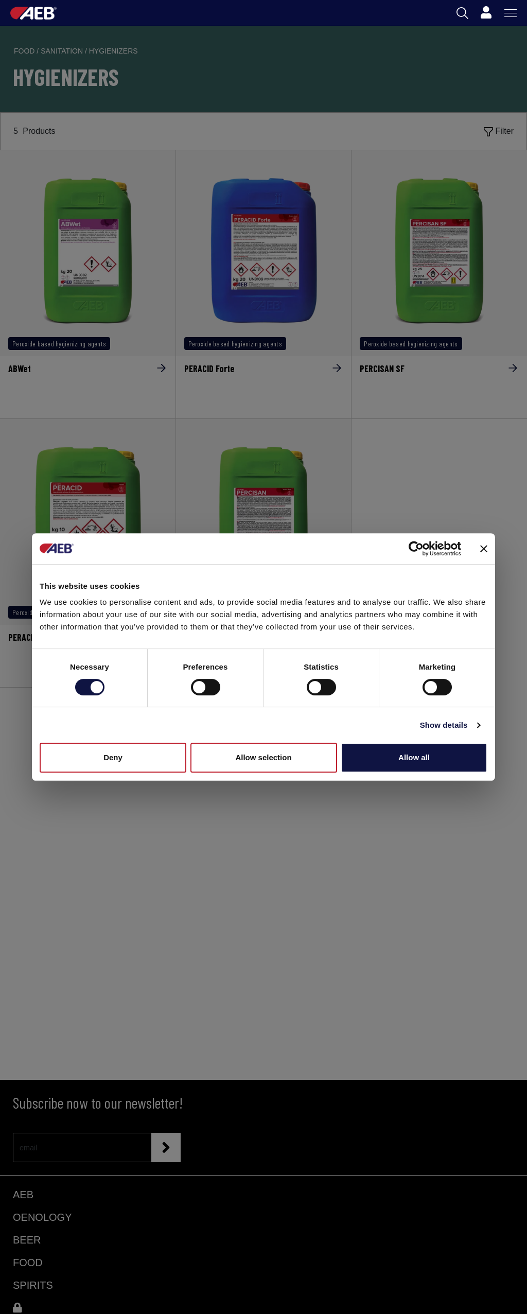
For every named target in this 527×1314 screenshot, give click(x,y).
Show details (444, 725)
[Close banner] (483, 548)
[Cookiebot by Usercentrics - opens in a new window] (416, 548)
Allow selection (263, 757)
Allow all (414, 757)
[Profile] (485, 13)
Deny (112, 757)
